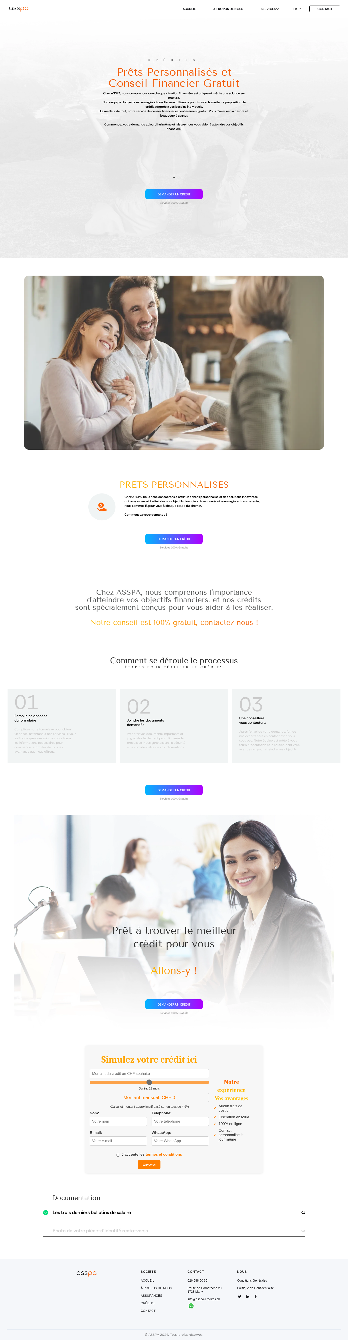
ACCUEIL (189, 9)
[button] (268, 9)
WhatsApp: (161, 1133)
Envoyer (149, 1164)
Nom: (94, 1113)
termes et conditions (164, 1154)
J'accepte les (152, 1154)
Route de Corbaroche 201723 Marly (204, 1289)
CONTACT (324, 9)
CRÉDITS (147, 1303)
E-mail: (96, 1133)
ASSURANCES (151, 1295)
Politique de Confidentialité (255, 1288)
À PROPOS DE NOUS (156, 1288)
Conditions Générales (252, 1280)
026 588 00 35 (198, 1280)
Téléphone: (162, 1113)
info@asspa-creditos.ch (204, 1299)
